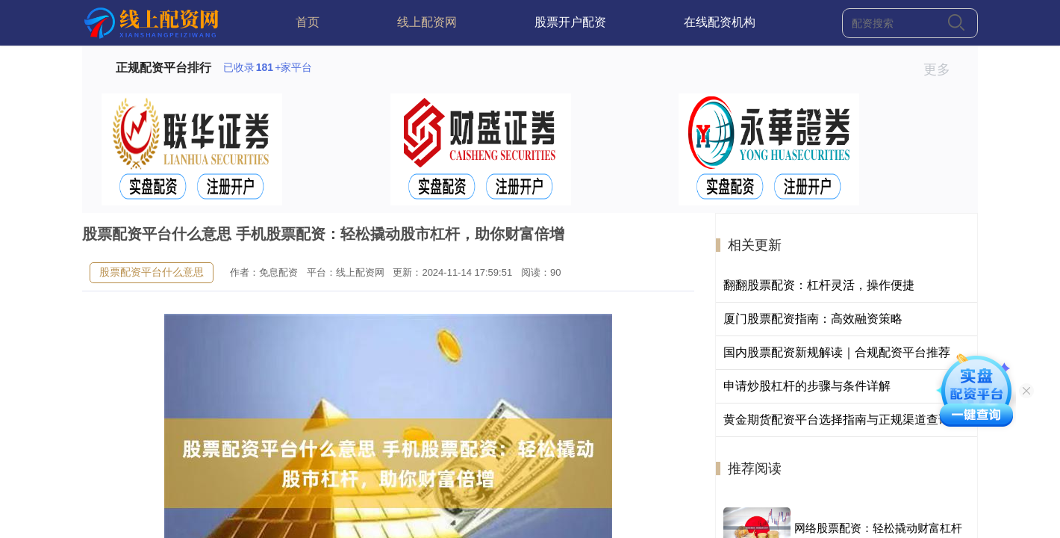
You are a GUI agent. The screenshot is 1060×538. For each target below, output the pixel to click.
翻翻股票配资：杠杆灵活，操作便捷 (818, 285)
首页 (307, 22)
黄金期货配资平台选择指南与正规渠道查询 (836, 419)
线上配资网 (427, 22)
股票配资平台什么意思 (151, 272)
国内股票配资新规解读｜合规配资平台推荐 (836, 352)
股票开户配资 (570, 22)
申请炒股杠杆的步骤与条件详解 (807, 386)
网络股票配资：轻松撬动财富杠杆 (878, 528)
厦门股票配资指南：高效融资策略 (812, 318)
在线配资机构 (719, 22)
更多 (943, 69)
